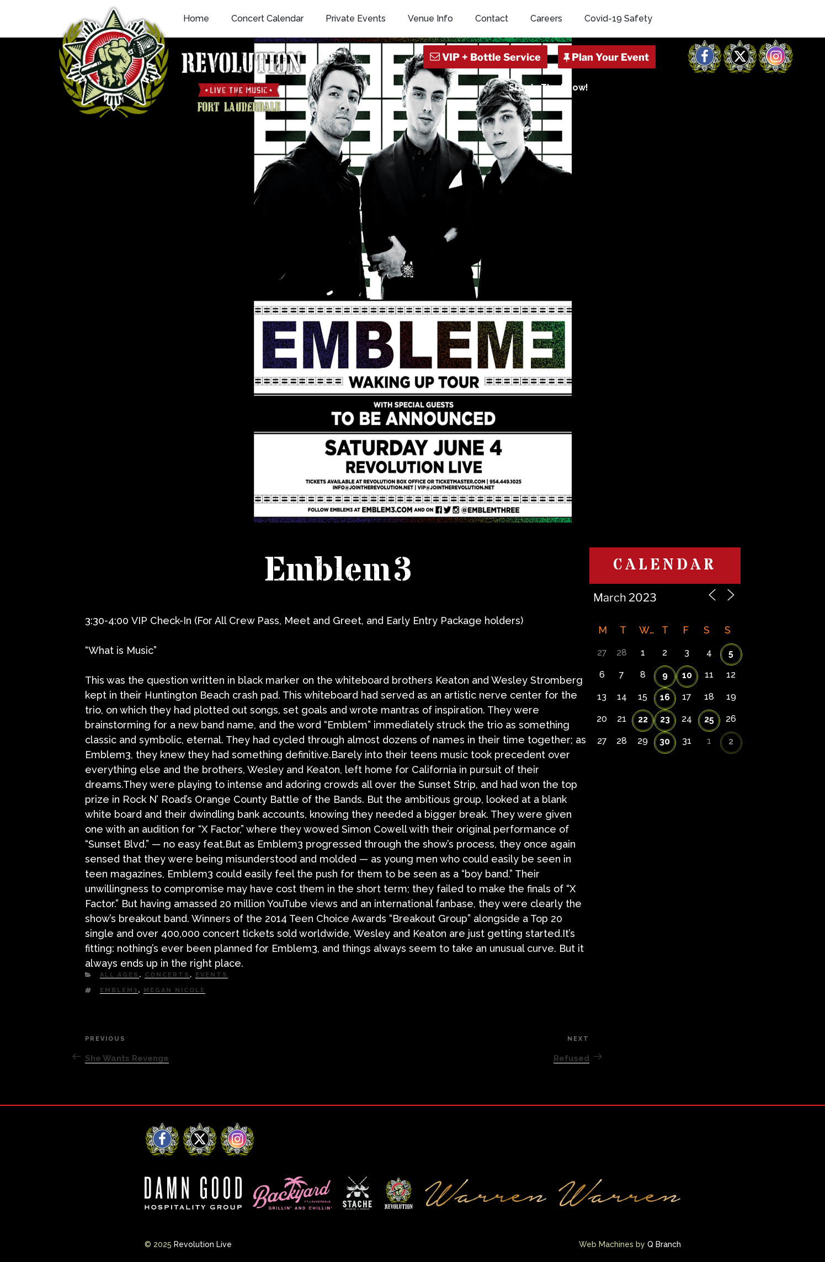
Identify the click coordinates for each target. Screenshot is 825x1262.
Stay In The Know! (548, 87)
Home (196, 18)
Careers (546, 18)
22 (643, 719)
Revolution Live (203, 1244)
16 (665, 697)
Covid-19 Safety (618, 18)
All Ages (119, 974)
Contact (491, 18)
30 (664, 741)
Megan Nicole (174, 990)
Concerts (167, 974)
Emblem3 (119, 990)
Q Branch (664, 1244)
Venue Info (430, 18)
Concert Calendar (267, 18)
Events (211, 974)
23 (665, 719)
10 (687, 675)
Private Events (356, 18)
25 (709, 719)
